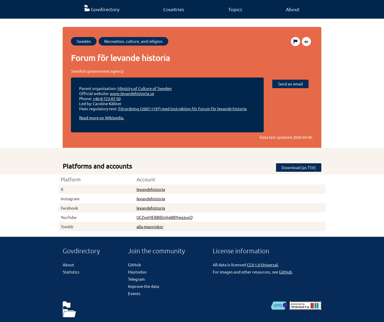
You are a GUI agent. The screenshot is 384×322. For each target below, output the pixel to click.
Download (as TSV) (299, 167)
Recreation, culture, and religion (133, 41)
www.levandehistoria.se (132, 93)
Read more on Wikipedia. (101, 117)
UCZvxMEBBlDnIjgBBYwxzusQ (165, 217)
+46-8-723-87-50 (107, 98)
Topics (235, 9)
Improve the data (143, 286)
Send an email (290, 83)
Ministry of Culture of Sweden (145, 88)
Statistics (71, 271)
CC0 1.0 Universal (262, 264)
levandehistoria (151, 189)
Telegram (136, 279)
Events (134, 293)
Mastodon (137, 271)
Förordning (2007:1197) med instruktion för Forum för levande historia (182, 108)
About (292, 9)
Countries (173, 9)
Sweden (84, 41)
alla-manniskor (150, 226)
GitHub (134, 264)
